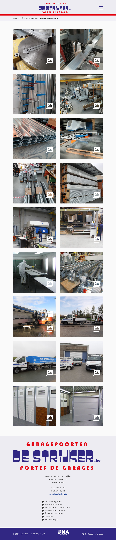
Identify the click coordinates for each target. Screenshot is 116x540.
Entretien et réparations (57, 507)
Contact (49, 516)
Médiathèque (51, 519)
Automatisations (53, 504)
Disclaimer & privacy (30, 534)
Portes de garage (53, 501)
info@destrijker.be (58, 494)
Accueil (16, 18)
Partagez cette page (94, 534)
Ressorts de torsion (55, 510)
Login (42, 534)
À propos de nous (30, 18)
